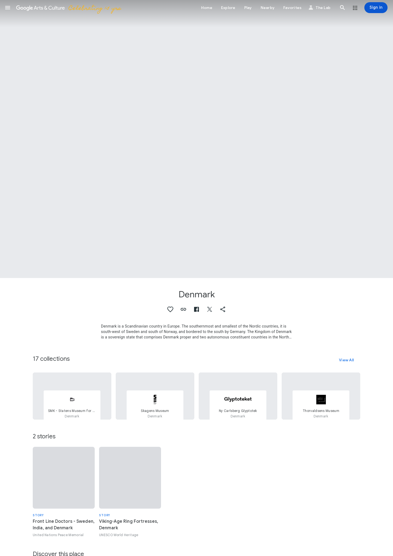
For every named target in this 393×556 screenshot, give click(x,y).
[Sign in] (376, 7)
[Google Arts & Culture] (68, 7)
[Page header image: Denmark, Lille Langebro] (196, 139)
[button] (7, 7)
